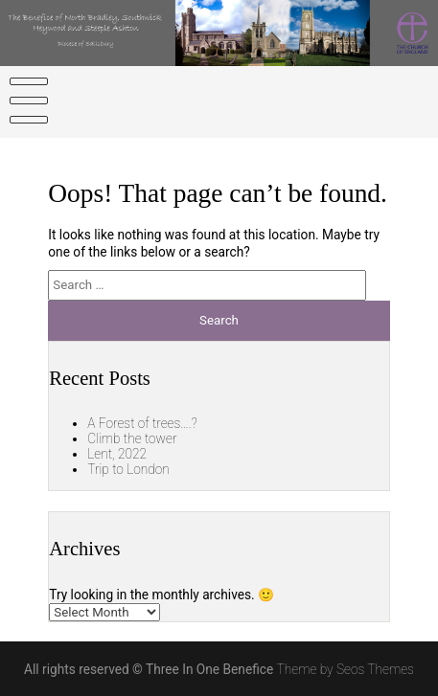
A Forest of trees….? (141, 423)
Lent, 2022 (117, 453)
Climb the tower (131, 438)
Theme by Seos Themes (345, 669)
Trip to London (128, 469)
